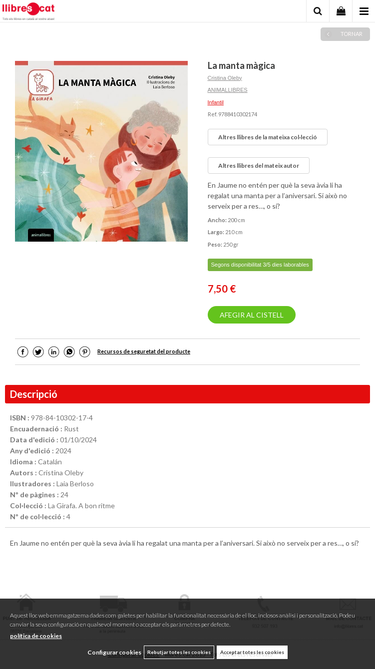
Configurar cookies (114, 652)
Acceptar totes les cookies (252, 652)
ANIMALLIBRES (228, 90)
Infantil (216, 102)
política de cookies (36, 636)
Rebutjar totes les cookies (179, 652)
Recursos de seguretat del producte (143, 351)
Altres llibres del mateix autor (258, 165)
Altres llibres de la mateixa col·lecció (267, 137)
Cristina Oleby (225, 78)
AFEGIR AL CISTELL (252, 315)
